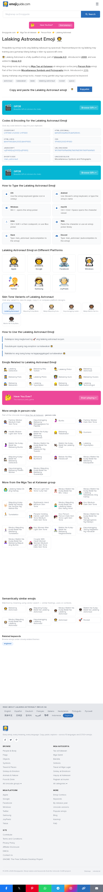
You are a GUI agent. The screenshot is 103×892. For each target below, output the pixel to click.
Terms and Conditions (12, 839)
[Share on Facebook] (6, 888)
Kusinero (85, 432)
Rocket (84, 620)
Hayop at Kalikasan (62, 775)
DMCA (5, 851)
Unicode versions (61, 807)
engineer (7, 643)
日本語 (19, 715)
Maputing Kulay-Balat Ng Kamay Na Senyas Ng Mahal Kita (13, 505)
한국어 (29, 715)
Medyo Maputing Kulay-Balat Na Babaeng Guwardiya (39, 471)
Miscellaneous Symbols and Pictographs (73, 159)
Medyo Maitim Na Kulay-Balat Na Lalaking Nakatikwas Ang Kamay (89, 493)
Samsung (7, 815)
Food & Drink (9, 779)
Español (18, 711)
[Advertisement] (51, 573)
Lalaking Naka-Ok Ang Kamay (14, 490)
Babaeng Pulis (12, 377)
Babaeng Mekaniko (10, 384)
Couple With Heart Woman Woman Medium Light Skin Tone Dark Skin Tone (38, 543)
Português (76, 711)
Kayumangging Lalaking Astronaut (38, 621)
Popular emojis (60, 811)
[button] (26, 131)
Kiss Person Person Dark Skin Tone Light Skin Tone (64, 517)
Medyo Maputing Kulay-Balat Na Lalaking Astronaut (14, 622)
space (71, 81)
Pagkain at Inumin (61, 779)
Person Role (46, 32)
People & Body (9, 751)
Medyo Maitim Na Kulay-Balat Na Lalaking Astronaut (64, 611)
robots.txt (96, 871)
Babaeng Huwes (88, 377)
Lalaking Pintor (63, 369)
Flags (5, 755)
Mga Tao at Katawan (28, 32)
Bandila (56, 759)
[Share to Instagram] (70, 888)
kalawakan (21, 81)
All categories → (60, 783)
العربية (38, 715)
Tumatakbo (11, 514)
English (8, 711)
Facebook (7, 803)
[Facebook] (5, 740)
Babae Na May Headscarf (63, 458)
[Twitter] (10, 740)
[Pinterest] (16, 740)
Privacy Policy (9, 843)
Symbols (6, 763)
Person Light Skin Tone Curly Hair (39, 490)
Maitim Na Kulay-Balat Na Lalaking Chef (64, 445)
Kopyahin (84, 89)
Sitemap (87, 871)
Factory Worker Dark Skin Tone (88, 421)
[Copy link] (83, 888)
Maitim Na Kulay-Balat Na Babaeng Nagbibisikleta (63, 530)
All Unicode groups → (12, 783)
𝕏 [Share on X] (19, 888)
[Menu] (97, 4)
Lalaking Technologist (87, 384)
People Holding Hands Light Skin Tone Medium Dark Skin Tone (39, 517)
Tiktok (5, 823)
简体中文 (8, 715)
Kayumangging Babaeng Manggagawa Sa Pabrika (39, 423)
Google (6, 799)
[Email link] (96, 888)
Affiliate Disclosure (11, 847)
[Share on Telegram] (57, 888)
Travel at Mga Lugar (62, 767)
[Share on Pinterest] (32, 888)
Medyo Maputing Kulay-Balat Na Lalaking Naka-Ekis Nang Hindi (64, 505)
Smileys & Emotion (11, 771)
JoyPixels (7, 819)
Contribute (7, 834)
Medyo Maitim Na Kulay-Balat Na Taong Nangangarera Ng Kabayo (89, 518)
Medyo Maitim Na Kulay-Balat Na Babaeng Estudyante (89, 460)
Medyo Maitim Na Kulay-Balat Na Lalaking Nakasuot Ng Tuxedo (39, 447)
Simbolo (57, 763)
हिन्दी (46, 715)
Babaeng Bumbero (35, 458)
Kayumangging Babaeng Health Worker (13, 470)
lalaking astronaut (47, 81)
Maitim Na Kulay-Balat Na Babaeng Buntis (13, 445)
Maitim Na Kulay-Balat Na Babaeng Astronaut (38, 434)
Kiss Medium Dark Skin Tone (88, 503)
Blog (55, 815)
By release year (60, 803)
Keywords (57, 799)
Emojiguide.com (9, 32)
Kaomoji (56, 819)
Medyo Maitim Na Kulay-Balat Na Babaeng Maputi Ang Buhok (14, 542)
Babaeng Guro (63, 377)
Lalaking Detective (10, 370)
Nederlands (63, 711)
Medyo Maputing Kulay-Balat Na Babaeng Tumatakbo (14, 530)
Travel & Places (9, 767)
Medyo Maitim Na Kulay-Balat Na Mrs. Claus (64, 491)
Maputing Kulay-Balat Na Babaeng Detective (13, 460)
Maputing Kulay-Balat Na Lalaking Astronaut (39, 610)
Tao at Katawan (60, 751)
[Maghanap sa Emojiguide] (42, 14)
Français (40, 711)
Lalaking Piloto (38, 377)
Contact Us (8, 855)
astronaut (8, 81)
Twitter (5, 811)
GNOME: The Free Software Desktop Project (23, 859)
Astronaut (60, 620)
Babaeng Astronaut (85, 370)
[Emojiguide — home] (16, 4)
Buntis (59, 421)
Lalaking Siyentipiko (36, 384)
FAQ (55, 823)
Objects (6, 759)
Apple (5, 795)
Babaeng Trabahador (61, 384)
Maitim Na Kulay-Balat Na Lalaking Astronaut (89, 610)
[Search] (90, 14)
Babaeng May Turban (37, 370)
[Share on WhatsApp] (45, 888)
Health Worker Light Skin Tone (13, 432)
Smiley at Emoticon (61, 771)
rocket (62, 81)
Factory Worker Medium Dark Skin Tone (13, 422)
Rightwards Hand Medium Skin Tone (39, 504)
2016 (86, 70)
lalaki (32, 81)
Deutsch (29, 711)
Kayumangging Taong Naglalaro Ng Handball (88, 529)
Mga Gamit (58, 755)
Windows (7, 807)
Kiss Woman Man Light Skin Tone (39, 528)
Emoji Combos (59, 795)
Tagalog (68, 715)
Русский (88, 711)
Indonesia (56, 715)
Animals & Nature (10, 775)
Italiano (51, 711)
